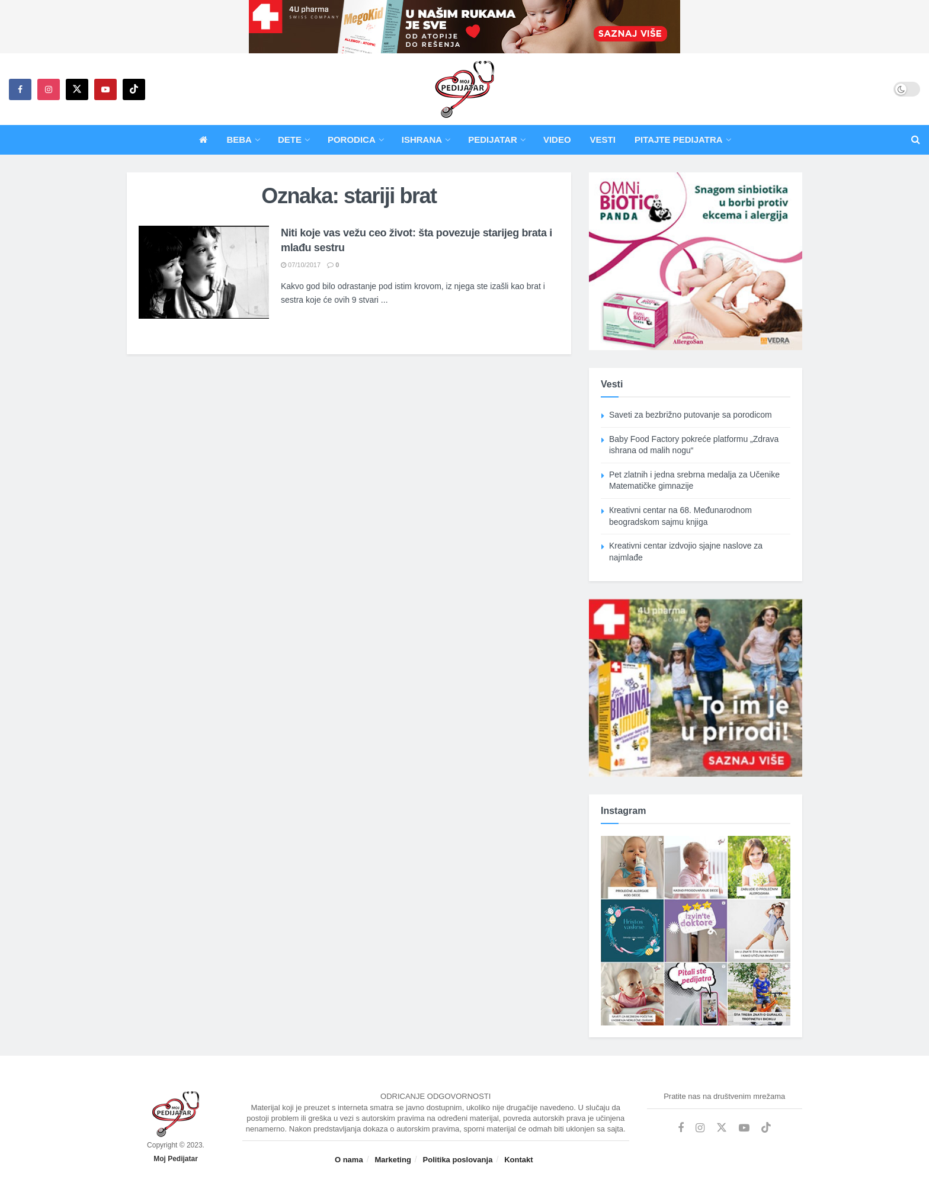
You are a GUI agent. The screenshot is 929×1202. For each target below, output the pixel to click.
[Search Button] (915, 140)
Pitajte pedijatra (679, 139)
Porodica (352, 139)
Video (557, 139)
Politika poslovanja (458, 1159)
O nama (349, 1159)
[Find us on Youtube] (105, 89)
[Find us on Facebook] (20, 89)
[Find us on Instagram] (48, 89)
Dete (290, 139)
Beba (239, 139)
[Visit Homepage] (464, 89)
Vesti (603, 139)
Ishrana (422, 139)
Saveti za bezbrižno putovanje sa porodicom (690, 414)
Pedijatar (492, 139)
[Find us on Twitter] (77, 89)
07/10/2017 (301, 264)
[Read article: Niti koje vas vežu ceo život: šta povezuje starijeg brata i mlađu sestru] (204, 272)
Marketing (392, 1159)
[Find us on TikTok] (134, 89)
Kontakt (518, 1159)
